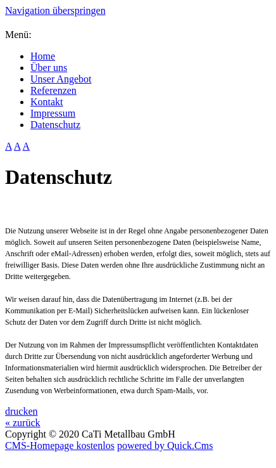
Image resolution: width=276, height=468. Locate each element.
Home (42, 56)
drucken (21, 411)
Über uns (48, 67)
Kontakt (46, 101)
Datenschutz (55, 124)
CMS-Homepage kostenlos (60, 445)
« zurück (23, 422)
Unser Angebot (60, 79)
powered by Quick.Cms (165, 445)
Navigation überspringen (55, 10)
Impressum (52, 113)
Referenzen (53, 90)
